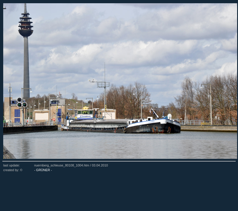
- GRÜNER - (43, 170)
